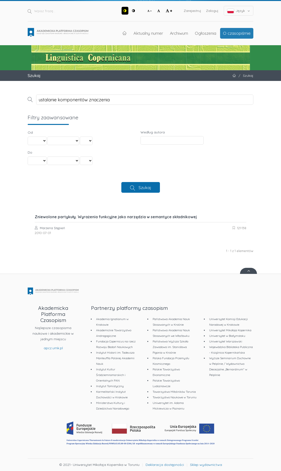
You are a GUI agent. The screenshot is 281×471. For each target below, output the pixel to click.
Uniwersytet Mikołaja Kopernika (230, 330)
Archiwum (179, 33)
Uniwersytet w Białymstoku (227, 336)
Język (238, 11)
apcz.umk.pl (53, 348)
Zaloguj (212, 11)
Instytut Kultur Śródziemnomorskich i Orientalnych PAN (110, 374)
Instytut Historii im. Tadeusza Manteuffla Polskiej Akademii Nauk (115, 358)
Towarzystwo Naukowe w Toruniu (175, 397)
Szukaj (145, 187)
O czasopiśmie (237, 33)
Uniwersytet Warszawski (225, 341)
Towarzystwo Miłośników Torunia (174, 391)
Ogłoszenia (205, 33)
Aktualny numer (148, 33)
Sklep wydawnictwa (206, 464)
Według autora (152, 132)
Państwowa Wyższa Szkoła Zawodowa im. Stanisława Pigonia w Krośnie (170, 347)
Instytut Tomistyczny (110, 386)
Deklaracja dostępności (165, 464)
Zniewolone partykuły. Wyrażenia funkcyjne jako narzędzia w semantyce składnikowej (116, 216)
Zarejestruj (192, 11)
